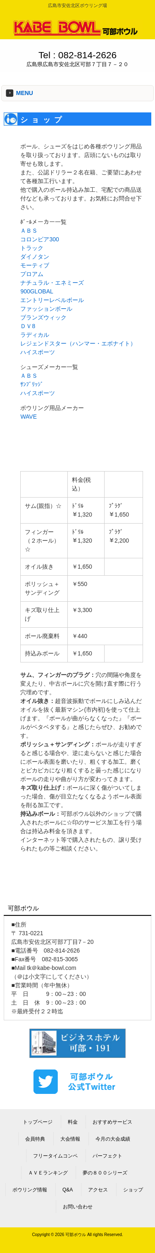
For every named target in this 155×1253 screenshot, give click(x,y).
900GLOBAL (36, 291)
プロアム (31, 274)
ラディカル (34, 334)
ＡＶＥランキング (48, 1173)
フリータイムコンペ (55, 1156)
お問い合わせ (78, 1207)
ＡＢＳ (29, 230)
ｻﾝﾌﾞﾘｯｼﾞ (31, 384)
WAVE (28, 416)
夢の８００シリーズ (105, 1173)
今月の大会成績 (112, 1139)
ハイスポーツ (37, 352)
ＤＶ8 (27, 326)
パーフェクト (107, 1156)
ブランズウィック (43, 317)
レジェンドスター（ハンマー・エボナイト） (78, 343)
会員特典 (35, 1139)
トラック (31, 248)
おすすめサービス (112, 1122)
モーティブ (34, 265)
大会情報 (70, 1139)
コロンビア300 (39, 239)
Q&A (67, 1190)
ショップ (133, 1190)
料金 (73, 1122)
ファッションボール (46, 308)
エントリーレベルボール (52, 300)
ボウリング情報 (29, 1190)
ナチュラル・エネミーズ (52, 282)
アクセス (98, 1190)
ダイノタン (34, 256)
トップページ (37, 1122)
